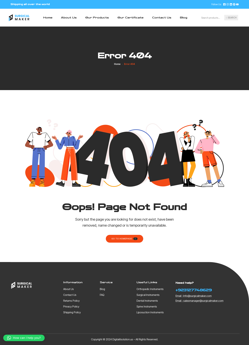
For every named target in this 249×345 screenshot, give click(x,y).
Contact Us (161, 17)
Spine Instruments (147, 306)
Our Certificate (130, 17)
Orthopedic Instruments (150, 289)
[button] (24, 338)
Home (47, 17)
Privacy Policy (71, 306)
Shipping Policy (72, 312)
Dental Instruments (147, 300)
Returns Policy (71, 300)
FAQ (102, 294)
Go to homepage (124, 238)
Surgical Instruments (148, 294)
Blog (183, 17)
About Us (69, 17)
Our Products (97, 17)
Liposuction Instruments (150, 312)
